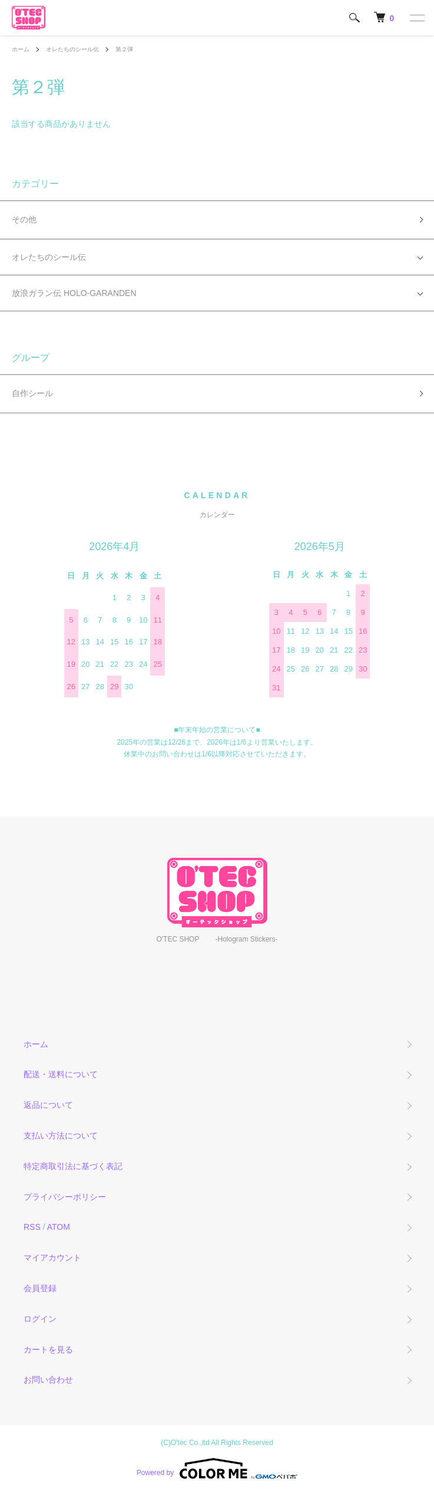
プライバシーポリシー (65, 1197)
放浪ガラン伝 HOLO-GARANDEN (74, 293)
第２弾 (124, 49)
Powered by (217, 1468)
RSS (32, 1227)
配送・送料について (61, 1074)
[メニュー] (416, 17)
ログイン (40, 1319)
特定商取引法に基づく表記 (73, 1166)
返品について (48, 1105)
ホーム (20, 49)
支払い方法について (61, 1135)
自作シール (32, 393)
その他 (24, 219)
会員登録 (40, 1288)
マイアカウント (52, 1257)
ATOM (58, 1227)
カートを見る (48, 1349)
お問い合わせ (48, 1379)
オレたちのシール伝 (72, 49)
